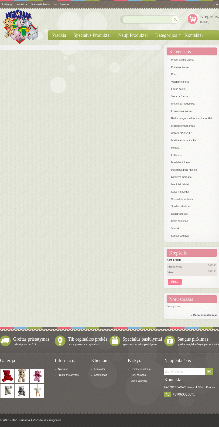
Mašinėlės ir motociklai (184, 140)
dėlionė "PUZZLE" (181, 133)
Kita (173, 74)
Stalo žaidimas (179, 221)
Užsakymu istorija (140, 369)
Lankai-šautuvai (180, 235)
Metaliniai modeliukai (183, 103)
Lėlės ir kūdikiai (180, 191)
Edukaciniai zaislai (181, 111)
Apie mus (63, 369)
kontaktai (22, 4)
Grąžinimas (100, 374)
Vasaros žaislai (179, 96)
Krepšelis (178, 252)
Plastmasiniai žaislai (182, 59)
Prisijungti (7, 4)
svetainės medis (40, 4)
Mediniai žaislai (180, 184)
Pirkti (174, 281)
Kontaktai (99, 369)
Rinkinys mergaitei (181, 177)
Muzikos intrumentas (183, 125)
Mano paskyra (138, 380)
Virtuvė (175, 228)
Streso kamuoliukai (182, 199)
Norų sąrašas (61, 4)
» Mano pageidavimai (204, 315)
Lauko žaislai (178, 89)
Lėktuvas (176, 155)
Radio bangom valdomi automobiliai (191, 118)
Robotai (175, 147)
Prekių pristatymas (68, 374)
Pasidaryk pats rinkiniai (184, 169)
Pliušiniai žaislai (180, 67)
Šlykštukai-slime (180, 206)
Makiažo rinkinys (180, 162)
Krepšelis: (209, 16)
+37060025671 (183, 394)
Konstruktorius (179, 213)
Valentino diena (180, 81)
